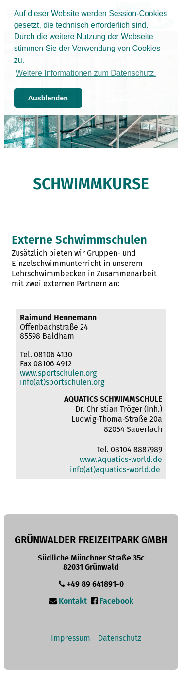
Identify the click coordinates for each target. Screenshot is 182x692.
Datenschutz (119, 638)
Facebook (116, 601)
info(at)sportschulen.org (62, 382)
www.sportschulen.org (58, 373)
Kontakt (73, 601)
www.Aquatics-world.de (121, 459)
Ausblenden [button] (48, 98)
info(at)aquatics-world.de (115, 469)
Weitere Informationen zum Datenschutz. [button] (86, 73)
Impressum (70, 638)
